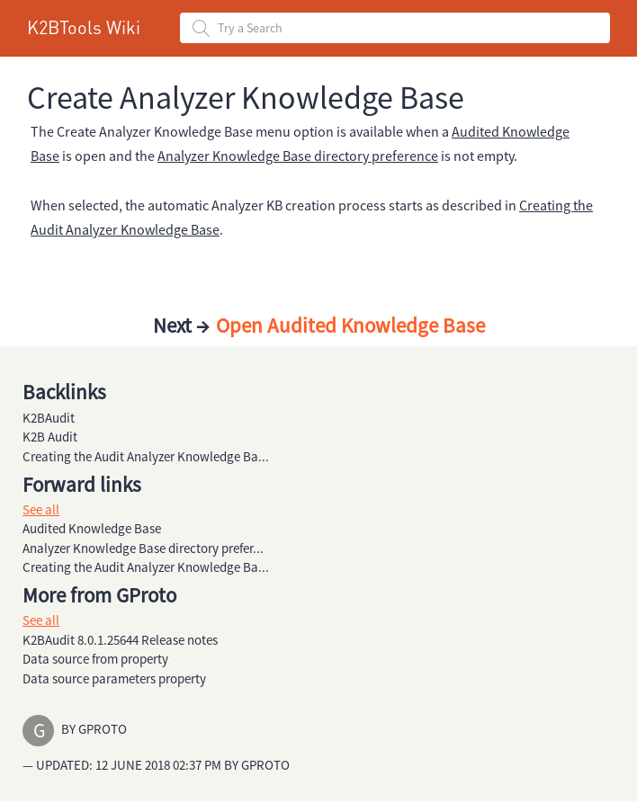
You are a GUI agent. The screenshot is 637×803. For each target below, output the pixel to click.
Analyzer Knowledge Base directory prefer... (143, 548)
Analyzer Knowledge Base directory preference (297, 156)
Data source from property (95, 658)
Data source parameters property (114, 678)
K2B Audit (49, 436)
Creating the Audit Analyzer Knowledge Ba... (145, 456)
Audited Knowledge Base (91, 528)
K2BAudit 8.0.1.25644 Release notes (120, 639)
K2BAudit (48, 417)
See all (40, 509)
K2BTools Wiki (83, 27)
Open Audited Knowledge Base (348, 325)
